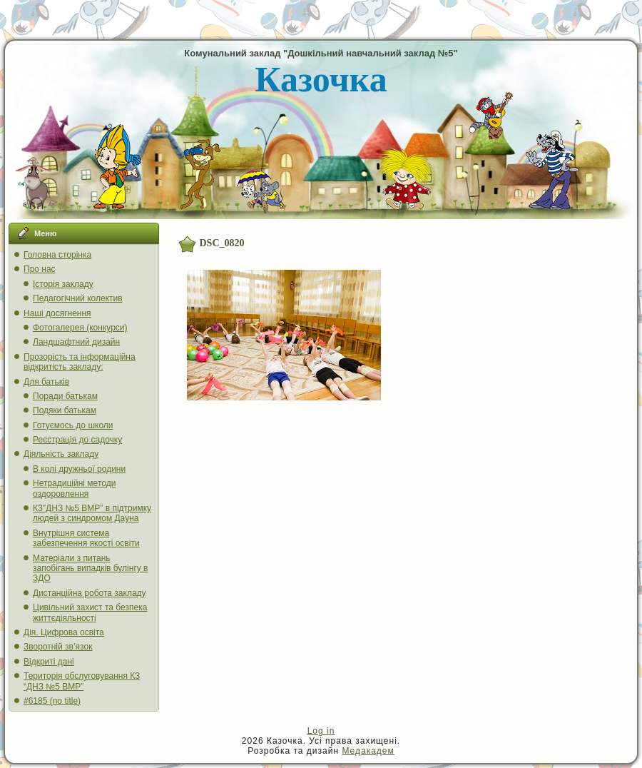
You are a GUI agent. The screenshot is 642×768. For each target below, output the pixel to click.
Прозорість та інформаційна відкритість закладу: (80, 362)
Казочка (321, 79)
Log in (321, 731)
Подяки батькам (64, 410)
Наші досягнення (57, 313)
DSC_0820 (222, 243)
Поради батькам (65, 396)
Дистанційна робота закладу (89, 593)
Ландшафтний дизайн (76, 342)
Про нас (40, 269)
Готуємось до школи (73, 425)
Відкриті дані (49, 662)
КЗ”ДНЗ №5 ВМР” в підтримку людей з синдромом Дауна (92, 513)
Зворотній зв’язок (58, 647)
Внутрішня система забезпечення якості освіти (86, 538)
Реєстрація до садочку (77, 440)
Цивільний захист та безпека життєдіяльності (90, 612)
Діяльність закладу (61, 454)
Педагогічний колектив (78, 298)
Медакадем (368, 751)
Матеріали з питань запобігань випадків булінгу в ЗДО (90, 568)
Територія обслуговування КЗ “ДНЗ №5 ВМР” (82, 681)
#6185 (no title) (52, 701)
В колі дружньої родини (79, 469)
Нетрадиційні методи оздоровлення (74, 488)
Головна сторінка (57, 255)
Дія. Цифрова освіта (64, 632)
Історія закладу (63, 284)
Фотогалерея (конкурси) (80, 328)
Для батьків (46, 382)
